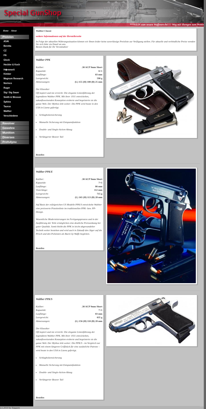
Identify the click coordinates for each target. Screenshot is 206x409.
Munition (8, 132)
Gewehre (8, 128)
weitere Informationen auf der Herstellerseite (58, 36)
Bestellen (40, 155)
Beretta (7, 46)
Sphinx (7, 102)
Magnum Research (13, 78)
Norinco (8, 83)
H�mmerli (9, 69)
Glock (7, 60)
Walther (8, 111)
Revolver (8, 123)
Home (6, 30)
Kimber (7, 74)
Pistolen (8, 37)
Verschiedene (11, 116)
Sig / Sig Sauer (11, 92)
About (14, 30)
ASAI (6, 41)
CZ (5, 50)
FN (5, 55)
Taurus (7, 106)
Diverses (8, 137)
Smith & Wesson (12, 97)
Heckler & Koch (12, 64)
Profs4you (9, 142)
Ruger (7, 88)
